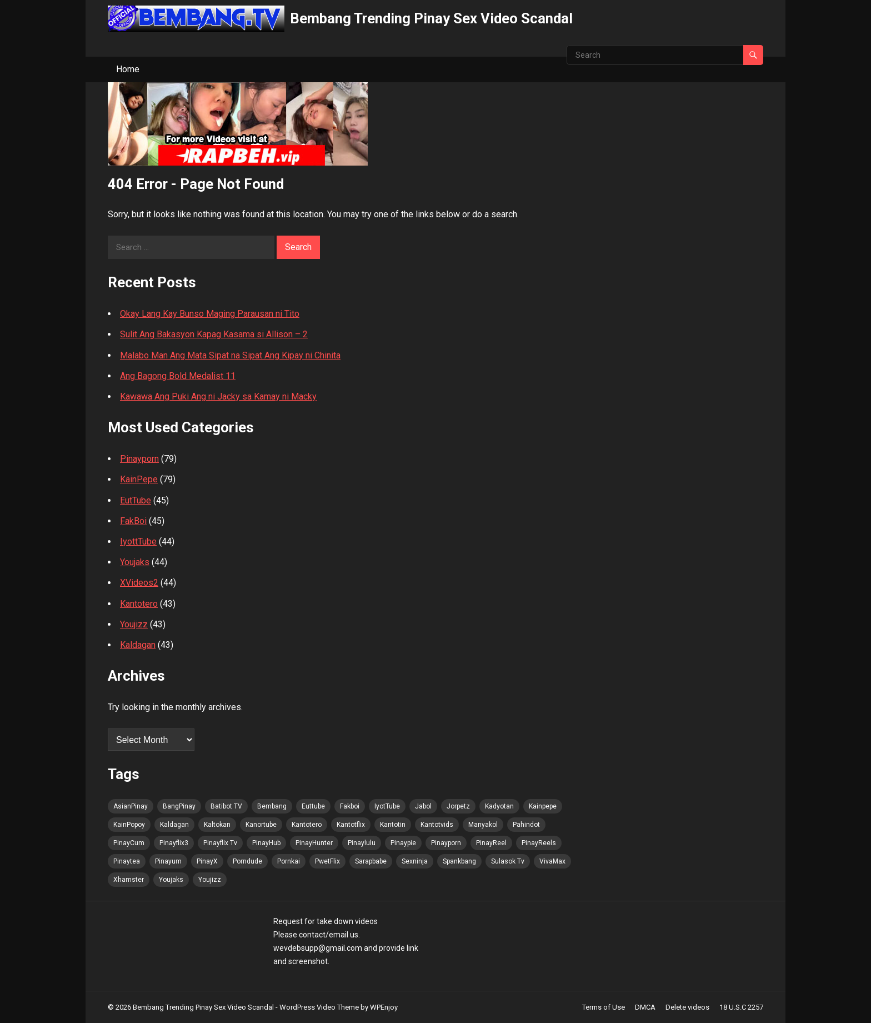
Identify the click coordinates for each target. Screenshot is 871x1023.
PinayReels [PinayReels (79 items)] (539, 843)
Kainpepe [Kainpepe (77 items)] (543, 806)
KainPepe (139, 479)
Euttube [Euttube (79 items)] (313, 806)
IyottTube (138, 541)
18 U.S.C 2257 (741, 1007)
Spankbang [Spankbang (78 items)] (459, 861)
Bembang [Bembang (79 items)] (272, 806)
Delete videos (687, 1007)
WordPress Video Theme (319, 1007)
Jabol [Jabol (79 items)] (423, 806)
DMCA (645, 1007)
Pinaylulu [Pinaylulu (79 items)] (362, 843)
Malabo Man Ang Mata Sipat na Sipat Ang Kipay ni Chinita (230, 355)
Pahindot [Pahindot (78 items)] (526, 825)
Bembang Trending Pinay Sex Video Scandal (431, 18)
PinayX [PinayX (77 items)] (207, 861)
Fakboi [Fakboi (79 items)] (349, 806)
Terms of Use (603, 1007)
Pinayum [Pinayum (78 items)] (168, 861)
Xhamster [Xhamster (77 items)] (128, 880)
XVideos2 (139, 582)
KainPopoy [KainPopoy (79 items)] (129, 825)
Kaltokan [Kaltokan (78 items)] (217, 825)
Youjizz (134, 624)
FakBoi (133, 521)
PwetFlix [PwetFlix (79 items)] (327, 861)
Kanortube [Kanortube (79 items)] (261, 825)
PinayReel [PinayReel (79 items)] (491, 843)
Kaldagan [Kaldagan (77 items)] (174, 825)
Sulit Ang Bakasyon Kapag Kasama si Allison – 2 (214, 334)
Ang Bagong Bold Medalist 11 (178, 376)
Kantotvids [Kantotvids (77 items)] (437, 825)
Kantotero (139, 603)
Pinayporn (139, 458)
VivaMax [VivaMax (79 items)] (552, 861)
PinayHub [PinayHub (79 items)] (266, 843)
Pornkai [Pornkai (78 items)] (288, 861)
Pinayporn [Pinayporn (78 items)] (446, 843)
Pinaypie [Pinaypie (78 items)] (403, 843)
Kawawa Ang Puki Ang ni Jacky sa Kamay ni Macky (218, 396)
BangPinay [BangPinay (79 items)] (179, 806)
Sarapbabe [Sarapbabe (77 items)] (371, 861)
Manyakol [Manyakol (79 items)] (483, 825)
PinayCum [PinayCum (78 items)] (128, 843)
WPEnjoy (384, 1007)
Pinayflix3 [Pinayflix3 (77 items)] (173, 843)
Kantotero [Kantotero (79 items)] (307, 825)
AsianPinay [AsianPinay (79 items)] (130, 806)
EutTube (135, 500)
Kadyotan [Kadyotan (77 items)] (499, 806)
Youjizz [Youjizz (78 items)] (209, 880)
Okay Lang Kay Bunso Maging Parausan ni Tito (209, 313)
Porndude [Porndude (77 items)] (247, 861)
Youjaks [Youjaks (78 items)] (171, 880)
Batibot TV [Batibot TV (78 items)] (226, 806)
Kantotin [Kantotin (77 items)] (393, 825)
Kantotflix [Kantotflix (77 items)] (351, 825)
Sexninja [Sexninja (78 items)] (415, 861)
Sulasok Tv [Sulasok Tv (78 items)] (507, 861)
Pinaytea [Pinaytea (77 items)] (126, 861)
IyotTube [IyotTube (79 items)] (387, 806)
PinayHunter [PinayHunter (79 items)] (314, 843)
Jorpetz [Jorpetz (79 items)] (458, 806)
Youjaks (134, 562)
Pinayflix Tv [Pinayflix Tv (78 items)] (220, 843)
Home (127, 69)
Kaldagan (138, 645)
